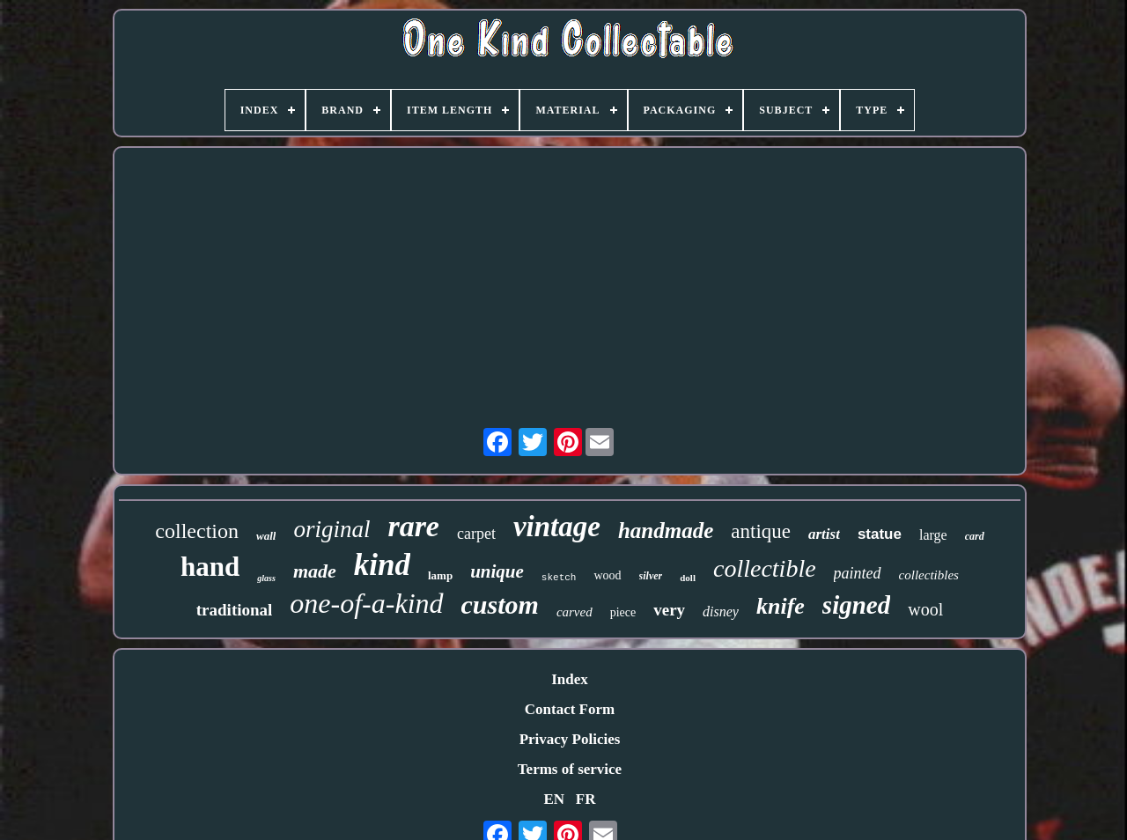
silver (651, 576)
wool (925, 609)
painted (857, 573)
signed (856, 605)
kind (382, 565)
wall (266, 535)
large (933, 534)
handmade (665, 530)
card (974, 536)
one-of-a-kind (366, 603)
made (314, 571)
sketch (559, 577)
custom (500, 604)
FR (586, 799)
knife (780, 606)
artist (824, 534)
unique (497, 571)
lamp (440, 575)
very (669, 610)
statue (880, 534)
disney (721, 611)
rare (413, 526)
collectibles (929, 575)
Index (569, 679)
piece (623, 612)
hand (209, 566)
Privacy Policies (570, 739)
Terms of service (570, 769)
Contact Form (570, 709)
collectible (764, 568)
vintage (556, 526)
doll (688, 577)
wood (607, 575)
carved (574, 612)
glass (266, 578)
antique (761, 531)
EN (553, 799)
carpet (476, 533)
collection (197, 530)
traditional (234, 610)
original (331, 529)
